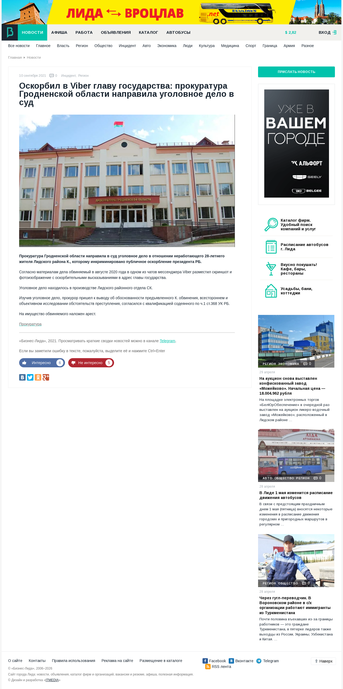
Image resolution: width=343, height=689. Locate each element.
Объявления (116, 32)
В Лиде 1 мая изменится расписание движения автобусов (296, 495)
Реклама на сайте (117, 660)
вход (328, 32)
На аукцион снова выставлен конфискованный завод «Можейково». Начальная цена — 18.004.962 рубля (292, 385)
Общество (103, 46)
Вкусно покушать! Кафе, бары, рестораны (299, 268)
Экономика (166, 46)
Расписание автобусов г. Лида (304, 246)
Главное (43, 46)
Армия (289, 46)
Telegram (167, 341)
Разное (307, 46)
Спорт (251, 46)
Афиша (59, 32)
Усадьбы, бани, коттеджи (296, 291)
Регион (82, 46)
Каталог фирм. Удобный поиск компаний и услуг (298, 224)
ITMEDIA (52, 680)
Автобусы (178, 32)
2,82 (291, 32)
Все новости (19, 46)
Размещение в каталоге (161, 660)
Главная (15, 57)
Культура (207, 46)
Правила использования (73, 660)
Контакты (37, 660)
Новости (32, 32)
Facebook (214, 661)
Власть (63, 46)
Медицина (230, 46)
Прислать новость (296, 72)
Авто (147, 46)
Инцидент (127, 46)
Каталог (148, 32)
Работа (84, 32)
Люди (187, 46)
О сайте (15, 660)
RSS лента (218, 666)
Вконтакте (241, 661)
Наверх (323, 661)
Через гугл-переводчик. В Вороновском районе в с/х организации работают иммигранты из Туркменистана (295, 605)
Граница (270, 46)
